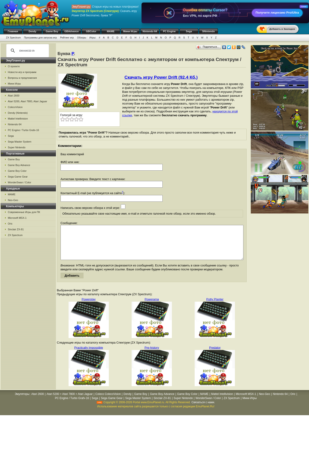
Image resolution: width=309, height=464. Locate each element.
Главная (13, 31)
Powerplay (89, 306)
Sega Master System (19, 141)
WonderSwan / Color (19, 182)
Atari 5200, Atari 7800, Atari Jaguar (27, 101)
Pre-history (151, 354)
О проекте (14, 66)
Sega (189, 31)
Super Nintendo (16, 147)
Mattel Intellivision (18, 118)
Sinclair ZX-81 (16, 229)
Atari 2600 (13, 95)
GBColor (91, 31)
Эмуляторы (22, 401)
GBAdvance (71, 31)
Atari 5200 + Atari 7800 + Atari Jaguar (70, 401)
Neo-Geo (13, 200)
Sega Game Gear (18, 176)
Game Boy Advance (19, 165)
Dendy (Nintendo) (18, 112)
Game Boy (52, 31)
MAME (111, 31)
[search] (27, 50)
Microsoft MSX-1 (17, 217)
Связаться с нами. (203, 409)
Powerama (151, 306)
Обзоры (81, 37)
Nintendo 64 (150, 31)
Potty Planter (214, 306)
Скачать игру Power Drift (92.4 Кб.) (161, 77)
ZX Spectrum (13, 37)
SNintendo (208, 31)
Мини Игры (130, 31)
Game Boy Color (17, 170)
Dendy (32, 31)
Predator (215, 354)
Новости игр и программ (22, 72)
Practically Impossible (88, 354)
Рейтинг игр (67, 37)
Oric (10, 223)
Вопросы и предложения (22, 77)
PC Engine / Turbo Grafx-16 (23, 130)
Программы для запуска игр (40, 37)
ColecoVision (15, 107)
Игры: (92, 37)
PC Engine (169, 31)
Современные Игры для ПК (24, 212)
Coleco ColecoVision (108, 401)
